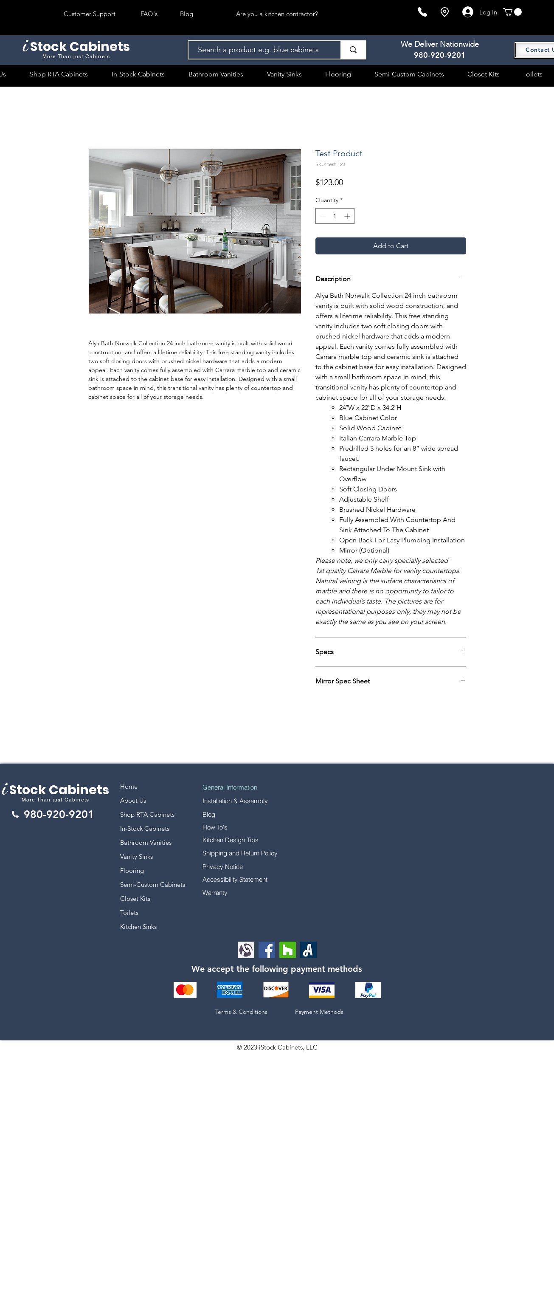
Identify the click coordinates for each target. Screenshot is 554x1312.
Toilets (129, 913)
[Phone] (422, 11)
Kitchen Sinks (138, 927)
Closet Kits (135, 898)
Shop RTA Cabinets (147, 814)
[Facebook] (267, 950)
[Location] (444, 12)
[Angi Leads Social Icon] (308, 950)
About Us (133, 800)
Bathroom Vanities (146, 842)
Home (129, 786)
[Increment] (348, 216)
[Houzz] (287, 950)
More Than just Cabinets (56, 800)
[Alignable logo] (246, 950)
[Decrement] (322, 216)
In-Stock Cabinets (144, 828)
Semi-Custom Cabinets (152, 884)
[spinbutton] (335, 216)
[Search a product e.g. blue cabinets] (260, 50)
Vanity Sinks (136, 856)
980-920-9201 (440, 55)
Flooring (132, 870)
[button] (512, 12)
